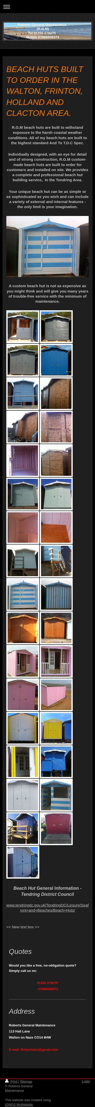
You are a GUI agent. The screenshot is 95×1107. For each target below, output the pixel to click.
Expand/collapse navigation (47, 6)
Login (86, 1081)
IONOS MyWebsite (19, 1104)
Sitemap (26, 1081)
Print (11, 1081)
